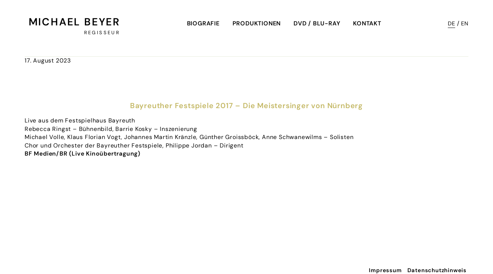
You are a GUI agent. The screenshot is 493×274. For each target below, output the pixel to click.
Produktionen (257, 23)
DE (451, 23)
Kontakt (367, 23)
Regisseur (102, 32)
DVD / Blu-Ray (317, 23)
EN (464, 23)
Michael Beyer (74, 22)
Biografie (203, 23)
